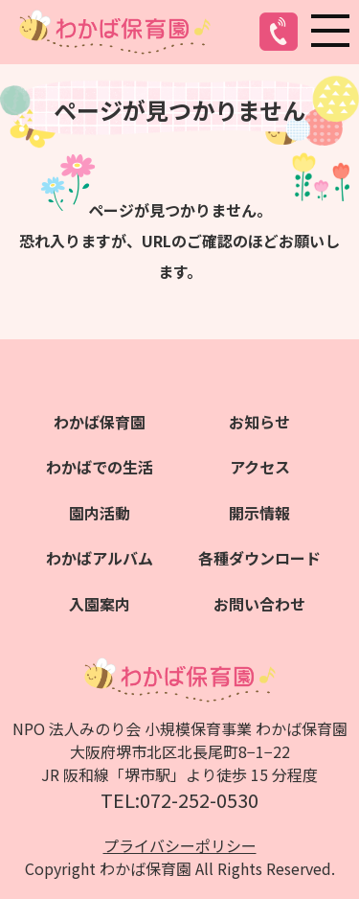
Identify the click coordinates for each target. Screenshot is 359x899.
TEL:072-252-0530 (179, 800)
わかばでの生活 (99, 466)
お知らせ (259, 421)
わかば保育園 (100, 421)
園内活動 (99, 512)
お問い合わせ (259, 603)
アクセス (260, 466)
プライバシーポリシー (180, 845)
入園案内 (99, 603)
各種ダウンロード (259, 557)
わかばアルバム (99, 557)
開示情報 (259, 512)
